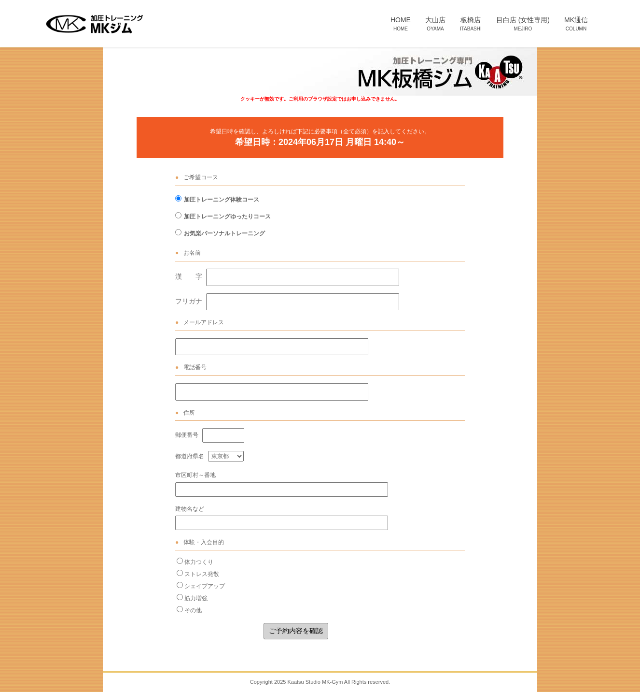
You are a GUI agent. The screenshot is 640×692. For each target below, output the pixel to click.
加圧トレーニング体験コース (221, 199)
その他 (193, 610)
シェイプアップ (204, 586)
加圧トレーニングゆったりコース (227, 216)
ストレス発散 (201, 574)
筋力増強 (196, 598)
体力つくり (198, 562)
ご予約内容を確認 (296, 630)
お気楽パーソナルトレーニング (224, 233)
